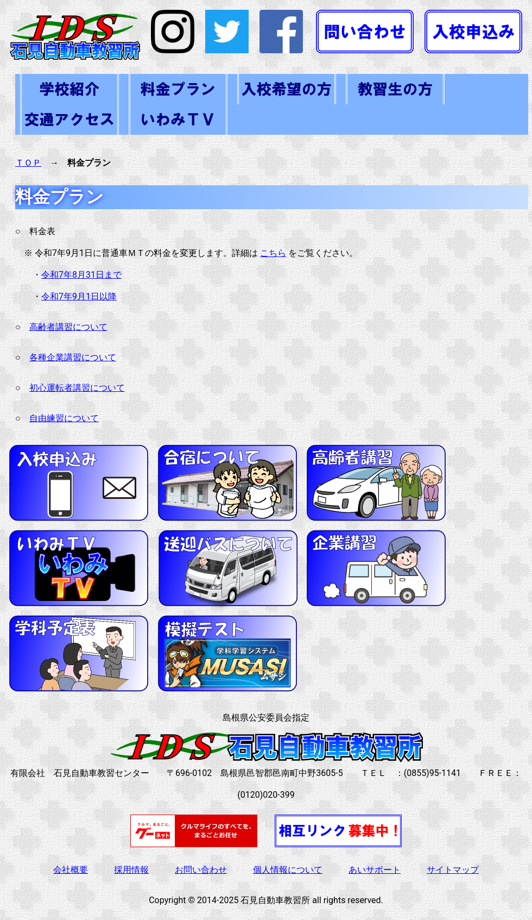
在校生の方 (395, 89)
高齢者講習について (68, 327)
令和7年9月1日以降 (79, 296)
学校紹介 (69, 89)
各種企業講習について (72, 357)
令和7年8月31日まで (81, 275)
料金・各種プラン (178, 89)
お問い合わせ (201, 870)
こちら (273, 253)
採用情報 (131, 870)
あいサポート (375, 870)
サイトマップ (453, 870)
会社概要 (70, 870)
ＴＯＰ (28, 163)
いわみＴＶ (178, 119)
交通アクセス (69, 119)
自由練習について (64, 418)
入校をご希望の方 (286, 89)
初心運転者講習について (77, 388)
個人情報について (287, 870)
